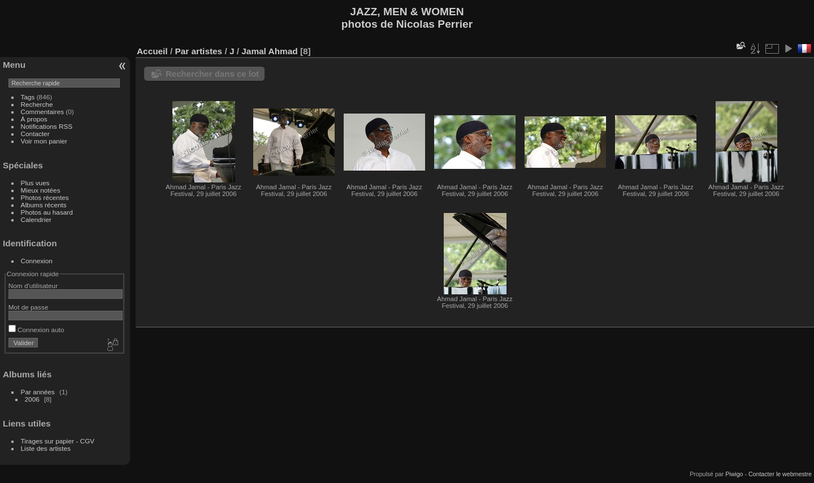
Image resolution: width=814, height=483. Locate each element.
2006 (32, 399)
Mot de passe (28, 307)
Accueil (152, 51)
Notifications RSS (47, 126)
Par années (38, 391)
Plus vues (35, 182)
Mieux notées (40, 190)
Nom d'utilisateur (33, 285)
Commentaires (42, 111)
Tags (28, 97)
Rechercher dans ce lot (212, 74)
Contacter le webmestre (780, 474)
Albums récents (44, 204)
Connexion (37, 260)
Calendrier (36, 219)
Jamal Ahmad (269, 51)
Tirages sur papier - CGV (57, 441)
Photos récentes (45, 197)
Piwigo (734, 474)
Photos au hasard (47, 212)
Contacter (35, 133)
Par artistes (198, 51)
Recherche (37, 104)
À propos (34, 119)
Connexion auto (36, 329)
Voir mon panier (44, 141)
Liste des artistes (46, 448)
